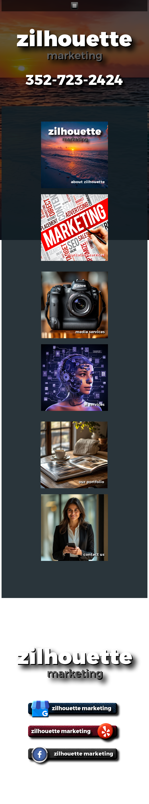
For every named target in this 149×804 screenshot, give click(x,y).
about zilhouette (35, 775)
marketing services (68, 775)
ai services (122, 775)
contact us (83, 780)
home (13, 775)
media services (98, 775)
